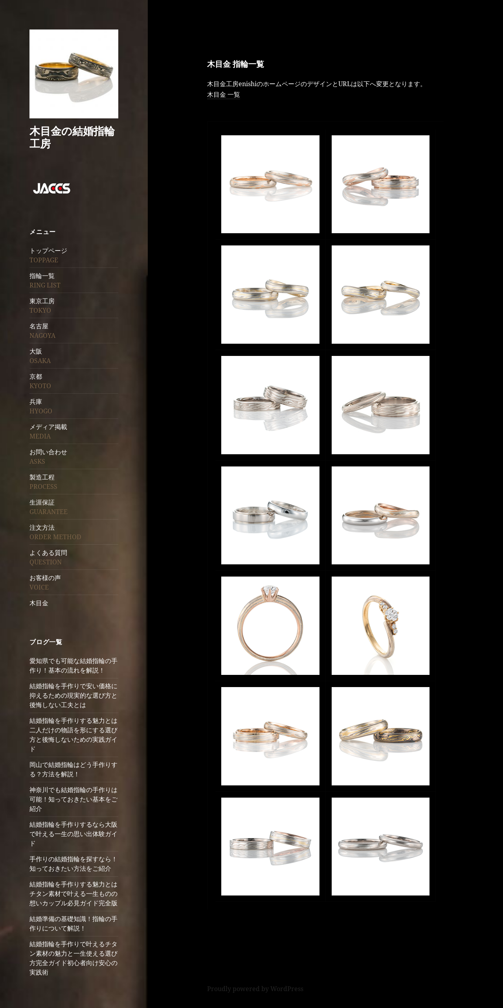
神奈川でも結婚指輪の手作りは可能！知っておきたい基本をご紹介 (73, 799)
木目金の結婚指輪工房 (72, 137)
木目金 (38, 603)
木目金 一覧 (223, 94)
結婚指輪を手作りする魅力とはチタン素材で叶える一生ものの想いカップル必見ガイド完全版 (73, 893)
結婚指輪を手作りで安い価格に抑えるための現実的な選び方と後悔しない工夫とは (73, 695)
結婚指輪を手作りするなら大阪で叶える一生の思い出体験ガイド (73, 834)
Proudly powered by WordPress (255, 988)
